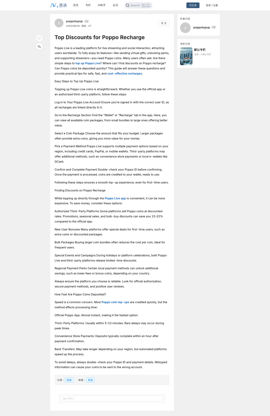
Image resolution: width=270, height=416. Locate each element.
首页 (75, 5)
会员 (115, 5)
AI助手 (102, 5)
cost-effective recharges (124, 73)
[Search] (138, 5)
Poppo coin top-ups (115, 302)
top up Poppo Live (87, 63)
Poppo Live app (115, 198)
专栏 (88, 5)
